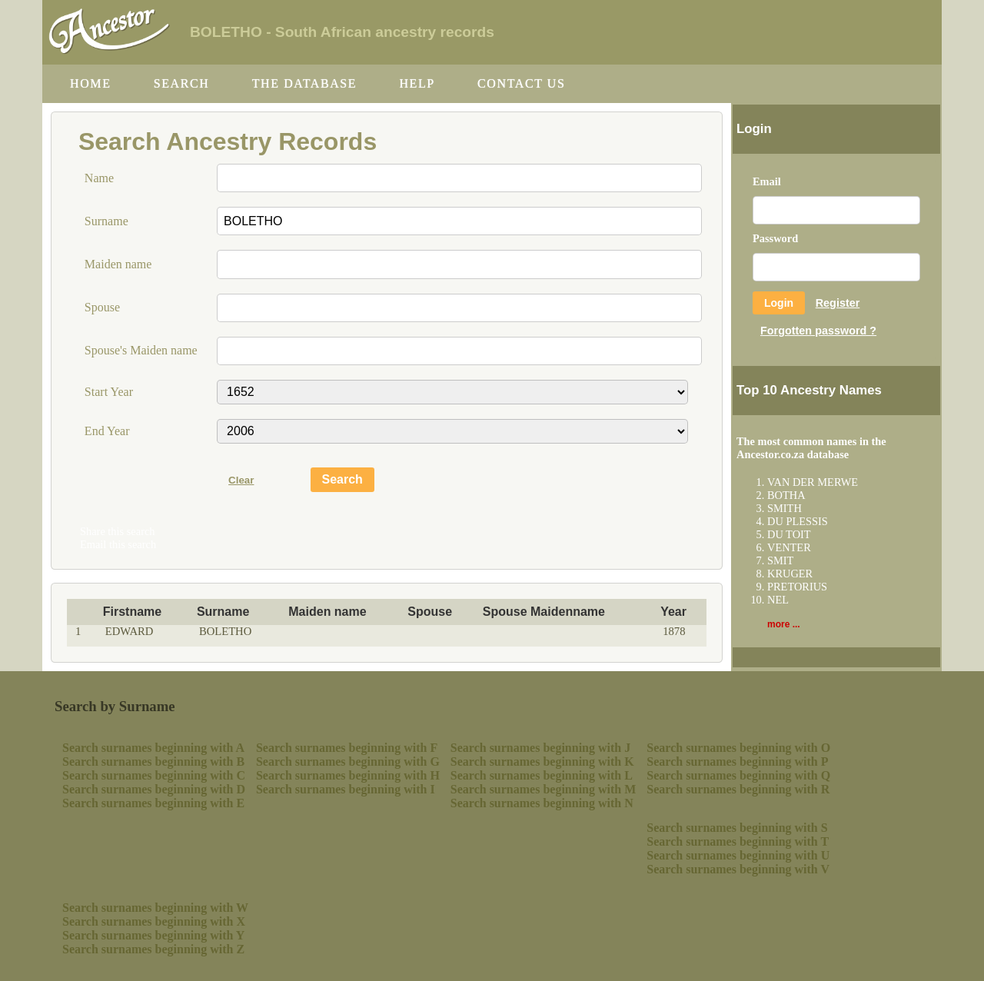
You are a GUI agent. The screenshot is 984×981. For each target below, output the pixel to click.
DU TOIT (789, 534)
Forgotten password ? (818, 330)
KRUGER (790, 573)
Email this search (118, 544)
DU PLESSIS (797, 521)
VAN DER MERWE (812, 482)
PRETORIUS (797, 586)
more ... (783, 624)
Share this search (117, 531)
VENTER (789, 547)
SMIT (780, 560)
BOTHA (786, 495)
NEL (778, 600)
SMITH (784, 508)
